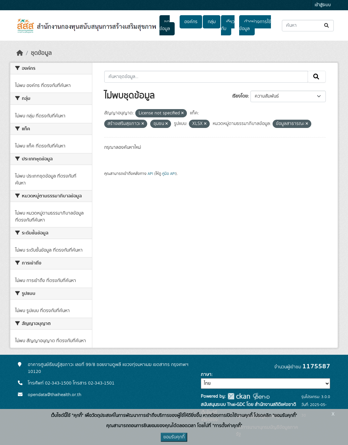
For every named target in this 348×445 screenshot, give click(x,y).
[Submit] (327, 25)
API (150, 174)
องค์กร (190, 22)
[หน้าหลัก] (20, 53)
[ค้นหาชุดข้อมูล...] (308, 25)
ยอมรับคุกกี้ (174, 437)
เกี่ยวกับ (227, 25)
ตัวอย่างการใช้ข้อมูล (255, 25)
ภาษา (206, 374)
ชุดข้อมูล (164, 25)
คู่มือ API (169, 174)
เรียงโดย (240, 96)
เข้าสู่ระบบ (323, 5)
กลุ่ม (212, 22)
